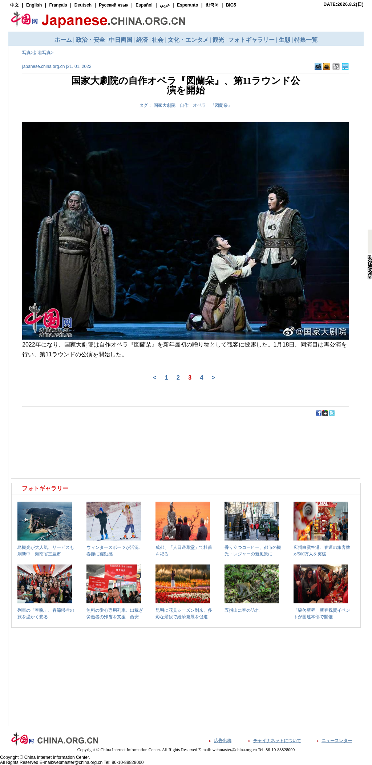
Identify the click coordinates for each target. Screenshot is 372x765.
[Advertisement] (99, 433)
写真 (26, 52)
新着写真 (42, 52)
